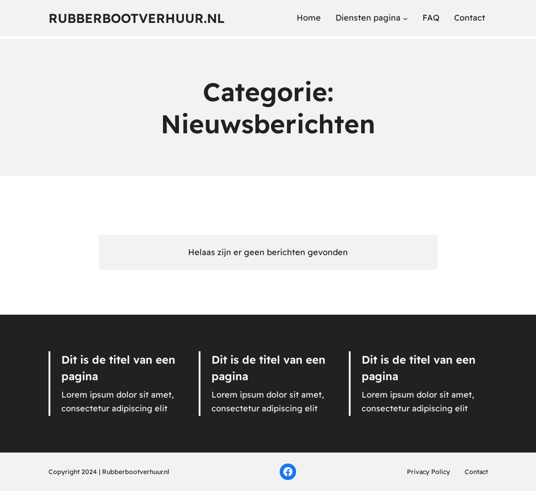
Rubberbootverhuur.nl (137, 18)
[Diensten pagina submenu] (405, 18)
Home (309, 17)
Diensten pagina (368, 17)
